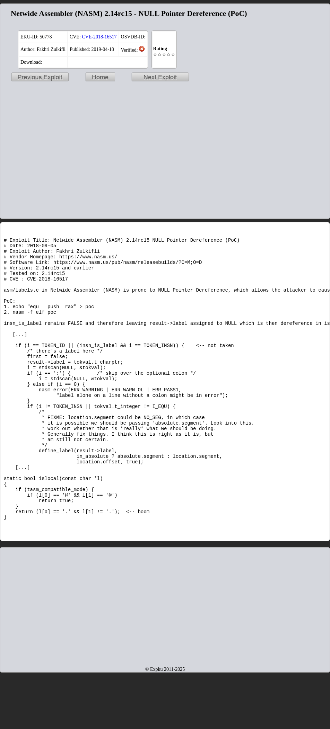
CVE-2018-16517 (99, 36)
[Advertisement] (294, 111)
